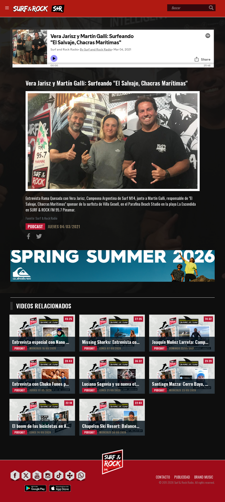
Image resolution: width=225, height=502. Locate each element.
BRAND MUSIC (203, 477)
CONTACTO (163, 477)
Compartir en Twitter (40, 237)
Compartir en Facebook (29, 237)
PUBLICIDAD (182, 477)
